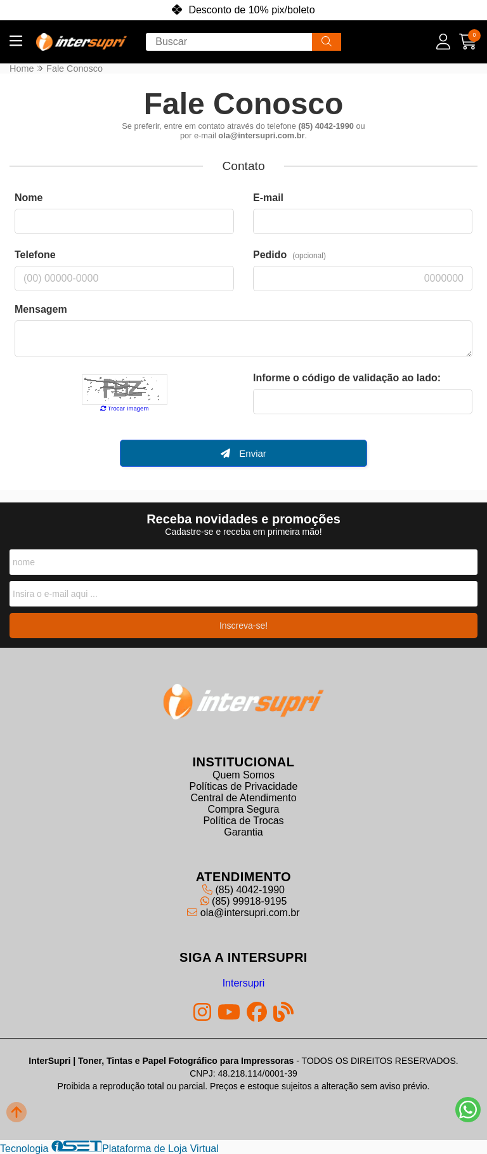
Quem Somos (243, 774)
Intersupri (244, 982)
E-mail (268, 197)
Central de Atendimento (243, 797)
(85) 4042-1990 (243, 889)
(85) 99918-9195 (243, 900)
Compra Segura (244, 808)
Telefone (35, 254)
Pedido (289, 254)
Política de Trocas (243, 820)
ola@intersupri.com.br (243, 912)
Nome (28, 197)
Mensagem (41, 309)
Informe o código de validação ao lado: (347, 377)
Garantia (243, 831)
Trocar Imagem (124, 408)
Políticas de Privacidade (244, 785)
